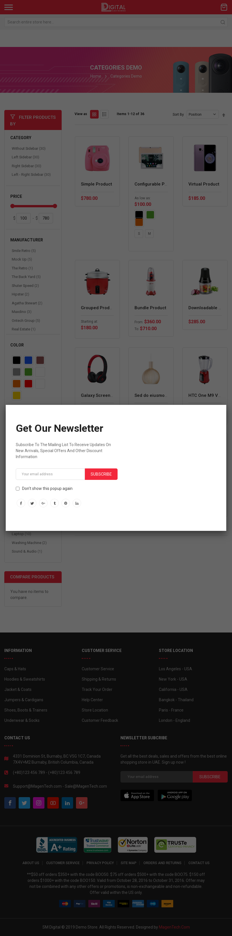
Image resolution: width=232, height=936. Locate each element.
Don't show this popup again (47, 488)
